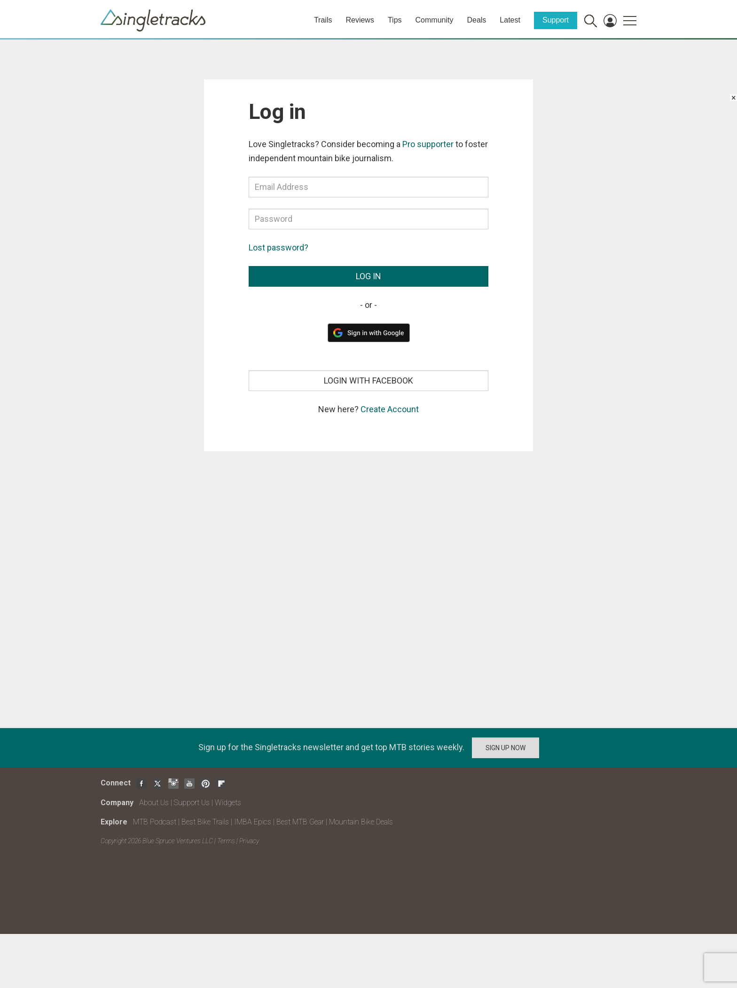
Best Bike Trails (205, 821)
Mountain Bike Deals (361, 821)
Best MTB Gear (300, 821)
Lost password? (278, 247)
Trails (323, 20)
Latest (510, 20)
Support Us (192, 802)
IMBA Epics (252, 821)
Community (435, 20)
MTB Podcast (154, 821)
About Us (154, 802)
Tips (395, 20)
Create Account (390, 409)
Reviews (359, 20)
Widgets (228, 802)
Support (555, 20)
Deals (476, 20)
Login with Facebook (368, 380)
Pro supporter (428, 144)
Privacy (249, 841)
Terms (226, 841)
